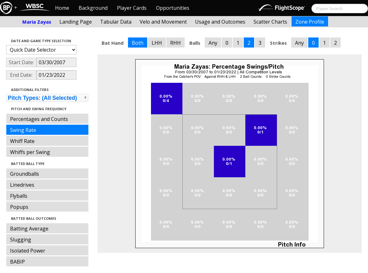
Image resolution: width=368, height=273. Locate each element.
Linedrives (22, 184)
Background (93, 7)
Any (213, 42)
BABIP (17, 261)
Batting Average (29, 228)
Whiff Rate (22, 141)
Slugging (20, 239)
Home (62, 7)
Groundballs (24, 173)
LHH (157, 42)
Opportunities (172, 7)
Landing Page (75, 21)
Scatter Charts (270, 21)
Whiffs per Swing (30, 152)
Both (137, 42)
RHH (175, 42)
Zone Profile (309, 21)
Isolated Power (27, 250)
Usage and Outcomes (220, 21)
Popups (19, 206)
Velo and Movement (163, 21)
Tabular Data (115, 21)
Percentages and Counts (39, 119)
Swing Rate (23, 130)
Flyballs (18, 195)
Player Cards (132, 7)
